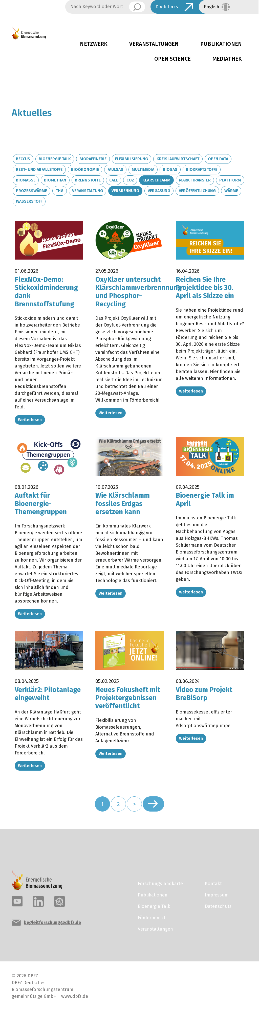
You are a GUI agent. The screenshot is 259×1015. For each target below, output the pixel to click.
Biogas (170, 169)
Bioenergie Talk (55, 158)
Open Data (218, 158)
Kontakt (213, 883)
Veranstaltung (87, 190)
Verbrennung (125, 190)
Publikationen (152, 895)
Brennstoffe (88, 180)
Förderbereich (152, 917)
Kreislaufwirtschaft (178, 158)
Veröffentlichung (197, 190)
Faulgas (115, 169)
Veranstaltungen (154, 44)
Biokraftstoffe (201, 169)
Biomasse (25, 180)
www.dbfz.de (74, 996)
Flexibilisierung (131, 158)
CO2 (130, 180)
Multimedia (143, 169)
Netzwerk (93, 44)
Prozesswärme (31, 190)
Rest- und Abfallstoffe (39, 169)
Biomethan (55, 180)
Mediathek (227, 59)
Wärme (231, 190)
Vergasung (159, 190)
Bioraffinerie (92, 158)
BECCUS (23, 158)
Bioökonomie (85, 169)
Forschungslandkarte (157, 883)
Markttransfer (195, 180)
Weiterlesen (30, 419)
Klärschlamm (156, 180)
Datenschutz (218, 906)
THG (59, 190)
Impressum (217, 895)
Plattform (230, 180)
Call (113, 180)
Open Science (172, 59)
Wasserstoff (29, 201)
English (211, 7)
